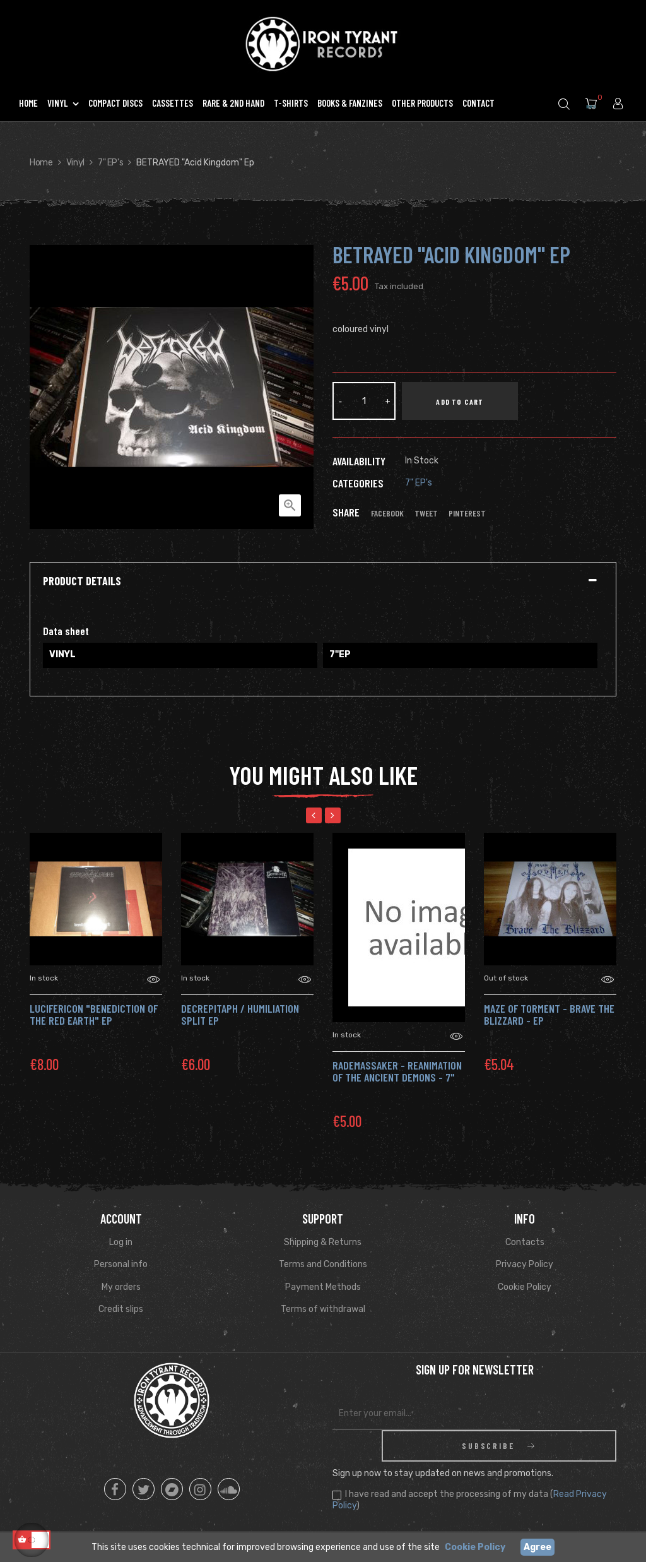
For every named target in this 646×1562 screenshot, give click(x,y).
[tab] (323, 581)
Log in (120, 1242)
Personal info (121, 1264)
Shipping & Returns (322, 1242)
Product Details (82, 581)
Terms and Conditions (323, 1264)
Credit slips (120, 1309)
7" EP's (418, 482)
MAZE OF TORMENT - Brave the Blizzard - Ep (549, 1014)
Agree (537, 1547)
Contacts (524, 1242)
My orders (121, 1287)
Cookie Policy (524, 1287)
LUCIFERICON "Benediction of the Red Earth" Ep (94, 1014)
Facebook (387, 513)
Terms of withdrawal (323, 1309)
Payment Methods (323, 1287)
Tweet (426, 513)
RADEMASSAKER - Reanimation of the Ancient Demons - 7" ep (397, 1077)
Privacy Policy (524, 1264)
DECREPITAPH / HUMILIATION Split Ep (240, 1014)
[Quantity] (364, 401)
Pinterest (467, 513)
